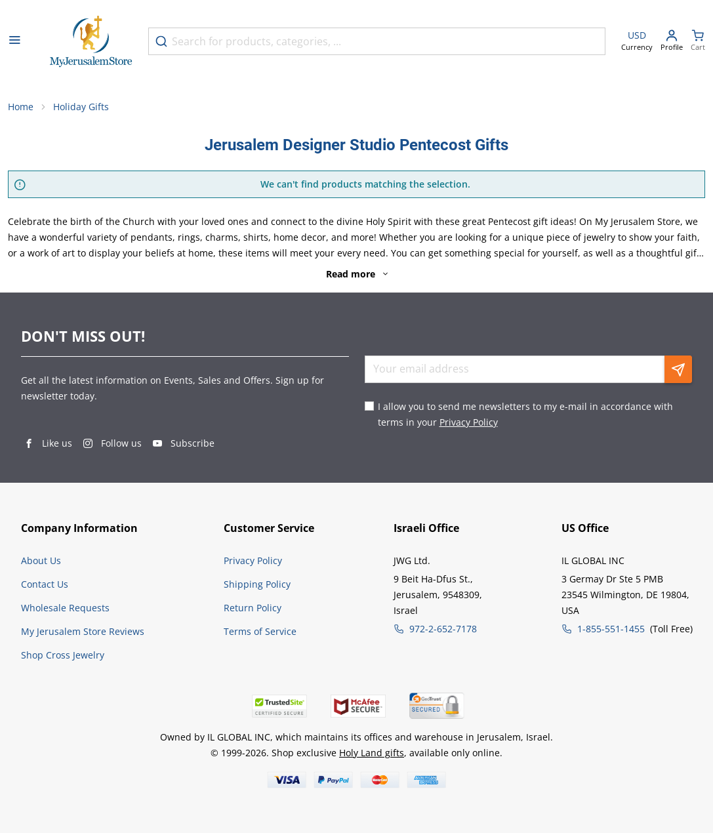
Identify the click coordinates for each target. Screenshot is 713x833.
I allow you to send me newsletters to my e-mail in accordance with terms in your (525, 414)
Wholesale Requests (65, 607)
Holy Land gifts (371, 752)
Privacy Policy (468, 422)
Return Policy (252, 607)
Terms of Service (260, 631)
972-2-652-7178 (443, 628)
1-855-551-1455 (611, 628)
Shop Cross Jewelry (62, 655)
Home (20, 106)
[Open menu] (14, 41)
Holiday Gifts (81, 106)
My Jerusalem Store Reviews (82, 631)
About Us (41, 560)
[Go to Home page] (91, 42)
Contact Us (44, 584)
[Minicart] (698, 42)
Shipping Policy (257, 584)
